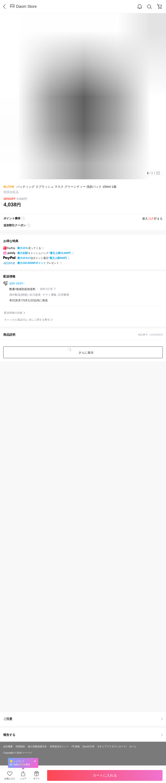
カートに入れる (105, 775)
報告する (83, 735)
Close (35, 761)
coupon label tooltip (29, 225)
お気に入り (9, 778)
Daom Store (26, 6)
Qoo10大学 (88, 746)
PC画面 (76, 746)
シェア (23, 778)
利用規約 (20, 746)
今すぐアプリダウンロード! (111, 746)
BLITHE (8, 186)
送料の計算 (46, 288)
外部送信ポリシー (59, 746)
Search (149, 7)
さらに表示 (86, 352)
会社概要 (8, 746)
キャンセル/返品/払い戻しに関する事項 (27, 319)
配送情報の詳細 (13, 312)
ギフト (36, 778)
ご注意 (83, 719)
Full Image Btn (158, 173)
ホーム (132, 746)
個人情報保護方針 (37, 746)
